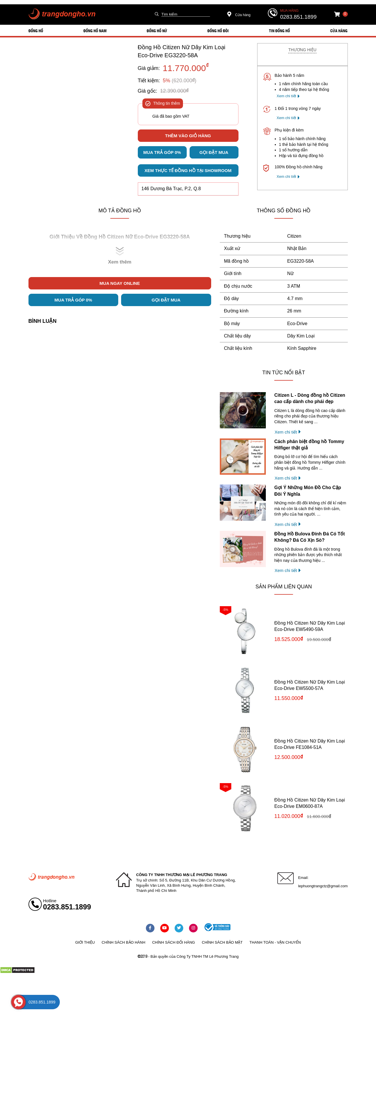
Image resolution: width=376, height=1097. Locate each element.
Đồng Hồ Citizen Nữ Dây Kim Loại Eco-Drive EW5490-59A (309, 626)
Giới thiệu (85, 942)
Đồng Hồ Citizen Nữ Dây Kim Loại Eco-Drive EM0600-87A (309, 803)
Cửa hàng (239, 15)
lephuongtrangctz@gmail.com (323, 886)
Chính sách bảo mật (222, 942)
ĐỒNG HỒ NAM (94, 30)
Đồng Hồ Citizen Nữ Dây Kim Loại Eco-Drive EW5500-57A (309, 685)
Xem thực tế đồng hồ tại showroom (187, 170)
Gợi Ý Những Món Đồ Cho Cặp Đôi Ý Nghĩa (307, 490)
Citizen (294, 236)
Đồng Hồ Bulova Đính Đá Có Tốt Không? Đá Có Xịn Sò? (309, 537)
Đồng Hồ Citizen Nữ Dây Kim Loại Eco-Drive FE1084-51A (309, 744)
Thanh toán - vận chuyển (275, 942)
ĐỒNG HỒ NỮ (157, 30)
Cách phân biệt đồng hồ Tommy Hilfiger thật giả (309, 444)
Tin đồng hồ (279, 30)
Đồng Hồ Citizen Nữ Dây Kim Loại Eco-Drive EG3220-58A (182, 51)
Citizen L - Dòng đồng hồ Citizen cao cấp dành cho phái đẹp (309, 398)
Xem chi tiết (286, 96)
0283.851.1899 (298, 17)
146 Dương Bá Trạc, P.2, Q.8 (171, 188)
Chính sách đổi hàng (173, 942)
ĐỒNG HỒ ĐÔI (218, 30)
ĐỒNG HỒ (35, 30)
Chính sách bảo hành (123, 942)
